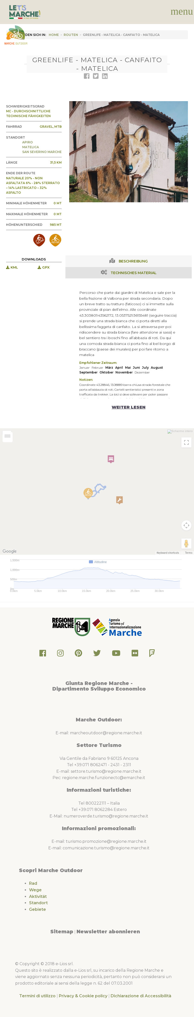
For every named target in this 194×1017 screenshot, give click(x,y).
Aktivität (38, 896)
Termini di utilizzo (37, 995)
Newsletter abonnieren (108, 931)
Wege (35, 890)
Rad (33, 883)
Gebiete (37, 909)
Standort (38, 902)
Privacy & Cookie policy (83, 995)
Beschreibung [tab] (133, 261)
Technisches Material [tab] (134, 273)
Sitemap (61, 931)
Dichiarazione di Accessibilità (141, 995)
